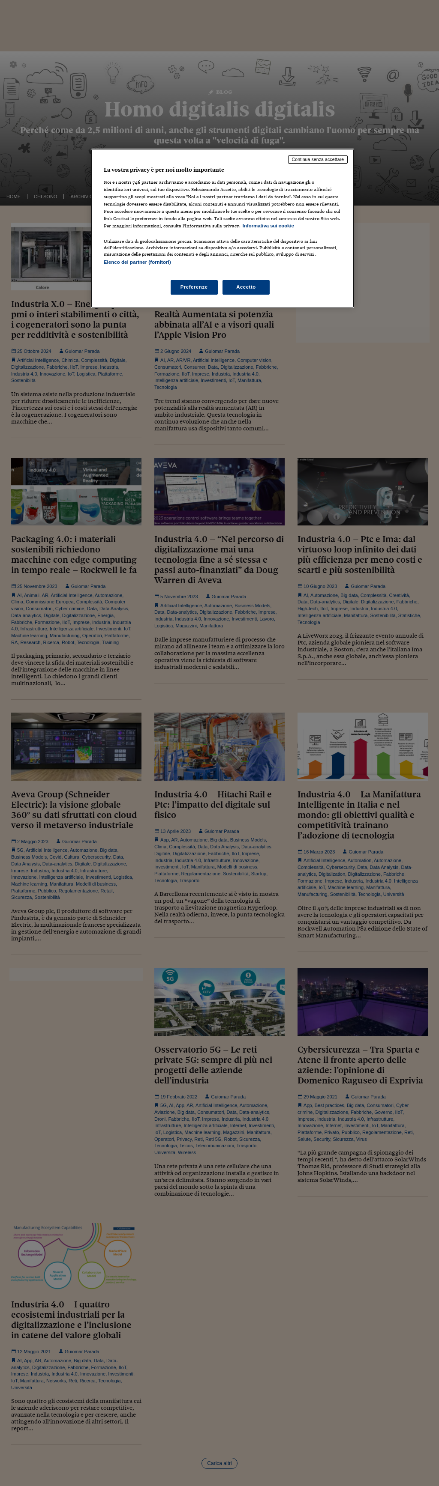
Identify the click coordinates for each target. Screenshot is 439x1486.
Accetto (246, 286)
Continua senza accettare (318, 159)
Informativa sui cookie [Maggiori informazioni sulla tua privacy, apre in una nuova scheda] (268, 225)
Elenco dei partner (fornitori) (137, 262)
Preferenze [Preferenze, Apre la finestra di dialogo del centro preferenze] (194, 286)
